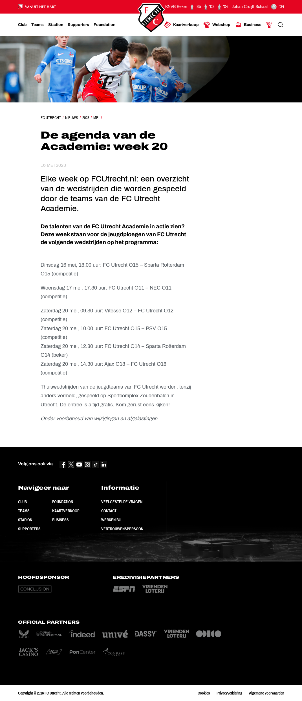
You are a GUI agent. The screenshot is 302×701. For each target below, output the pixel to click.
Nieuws (71, 117)
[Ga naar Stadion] (55, 25)
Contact (108, 510)
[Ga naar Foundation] (104, 25)
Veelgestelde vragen (121, 501)
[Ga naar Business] (248, 25)
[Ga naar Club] (22, 25)
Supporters (29, 528)
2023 (85, 117)
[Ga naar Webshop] (216, 25)
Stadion (25, 519)
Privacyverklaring (229, 693)
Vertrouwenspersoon (122, 528)
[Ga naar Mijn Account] (269, 25)
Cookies (204, 693)
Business (60, 519)
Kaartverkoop (66, 510)
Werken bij (111, 519)
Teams (24, 510)
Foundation (62, 501)
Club (22, 501)
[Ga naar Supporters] (78, 25)
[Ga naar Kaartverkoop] (181, 25)
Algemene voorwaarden (266, 693)
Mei (96, 117)
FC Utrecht (51, 117)
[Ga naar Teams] (37, 25)
